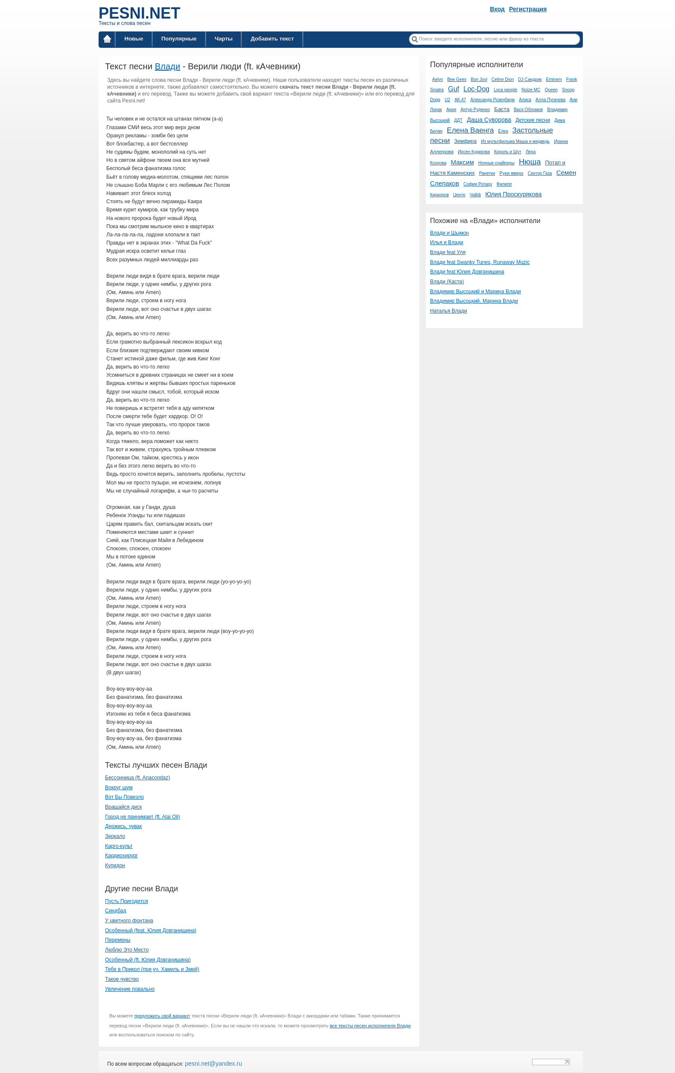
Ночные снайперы (496, 163)
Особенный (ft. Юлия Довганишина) (148, 960)
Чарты (224, 38)
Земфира (465, 141)
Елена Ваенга (470, 130)
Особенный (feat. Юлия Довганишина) (150, 930)
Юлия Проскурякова (513, 194)
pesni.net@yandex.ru (212, 1063)
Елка (503, 131)
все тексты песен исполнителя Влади (370, 1025)
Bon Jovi (479, 79)
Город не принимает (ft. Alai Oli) (142, 817)
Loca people (505, 89)
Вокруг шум (119, 788)
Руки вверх (511, 173)
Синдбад (115, 911)
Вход (497, 9)
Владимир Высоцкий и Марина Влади (475, 291)
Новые (133, 38)
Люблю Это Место (127, 950)
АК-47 (460, 99)
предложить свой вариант (162, 1015)
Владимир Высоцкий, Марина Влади (474, 301)
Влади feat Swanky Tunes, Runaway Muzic (479, 262)
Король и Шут (507, 151)
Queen (551, 89)
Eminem (554, 79)
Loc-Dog (476, 89)
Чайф (475, 194)
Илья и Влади (446, 242)
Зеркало (115, 836)
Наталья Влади (448, 311)
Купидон (115, 865)
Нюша (530, 162)
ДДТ (458, 120)
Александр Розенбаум (493, 99)
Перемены (117, 940)
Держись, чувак (123, 826)
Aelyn (437, 79)
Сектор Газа (540, 173)
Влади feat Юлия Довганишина (467, 272)
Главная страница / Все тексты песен (107, 40)
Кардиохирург (121, 856)
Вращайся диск (123, 807)
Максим (462, 162)
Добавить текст (272, 38)
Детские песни (532, 120)
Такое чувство (122, 979)
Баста (501, 109)
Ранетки (487, 173)
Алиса (525, 99)
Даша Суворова (489, 119)
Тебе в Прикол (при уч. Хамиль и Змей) (152, 969)
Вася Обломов (528, 109)
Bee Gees (456, 79)
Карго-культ (119, 846)
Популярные (179, 38)
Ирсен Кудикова (473, 151)
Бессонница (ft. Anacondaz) (137, 778)
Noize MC (530, 89)
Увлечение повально (130, 989)
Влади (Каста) (447, 282)
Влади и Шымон (449, 233)
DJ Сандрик (530, 79)
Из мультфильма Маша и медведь (515, 141)
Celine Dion (503, 79)
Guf (453, 89)
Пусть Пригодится (126, 901)
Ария (451, 109)
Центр (459, 194)
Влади (167, 66)
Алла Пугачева (550, 99)
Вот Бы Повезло (124, 797)
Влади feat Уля (447, 252)
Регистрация (528, 9)
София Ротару (477, 184)
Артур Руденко (475, 109)
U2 (447, 99)
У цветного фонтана (129, 921)
